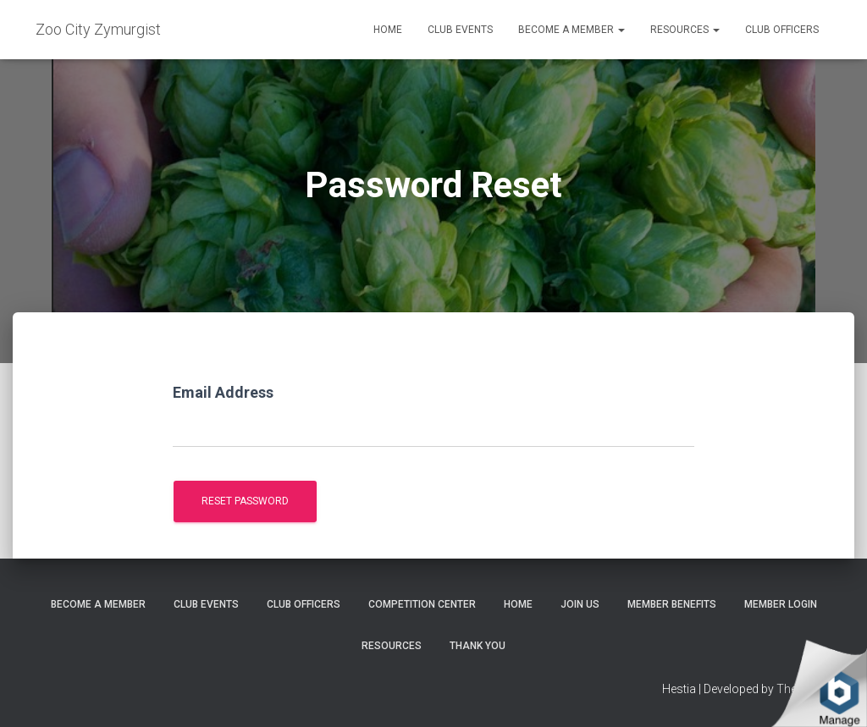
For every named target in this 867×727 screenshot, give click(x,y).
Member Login (780, 604)
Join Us (580, 604)
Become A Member (571, 30)
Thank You (477, 646)
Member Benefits (671, 604)
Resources (685, 30)
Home (387, 30)
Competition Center (422, 604)
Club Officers (782, 30)
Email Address (223, 392)
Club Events (460, 30)
